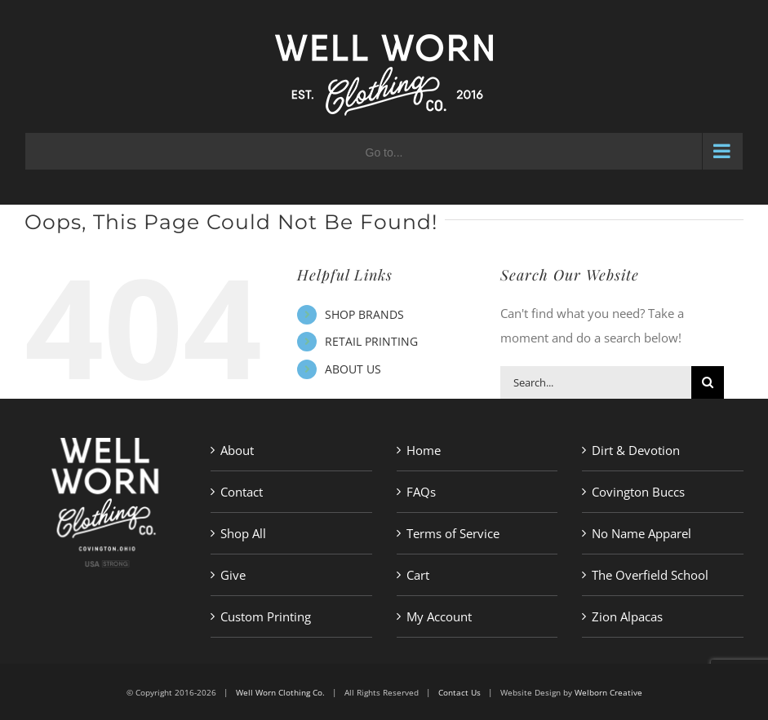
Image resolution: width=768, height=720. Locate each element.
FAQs (421, 492)
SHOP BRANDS (364, 314)
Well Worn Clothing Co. (280, 692)
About (237, 450)
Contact (241, 492)
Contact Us (459, 692)
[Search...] (595, 382)
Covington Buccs (638, 492)
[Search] (707, 382)
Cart (417, 575)
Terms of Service (452, 533)
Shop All (243, 533)
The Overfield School (650, 575)
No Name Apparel (641, 533)
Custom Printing (265, 616)
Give (233, 575)
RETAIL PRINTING (371, 341)
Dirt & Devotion (636, 450)
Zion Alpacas (627, 616)
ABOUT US (353, 369)
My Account (439, 616)
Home (423, 450)
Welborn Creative (608, 692)
